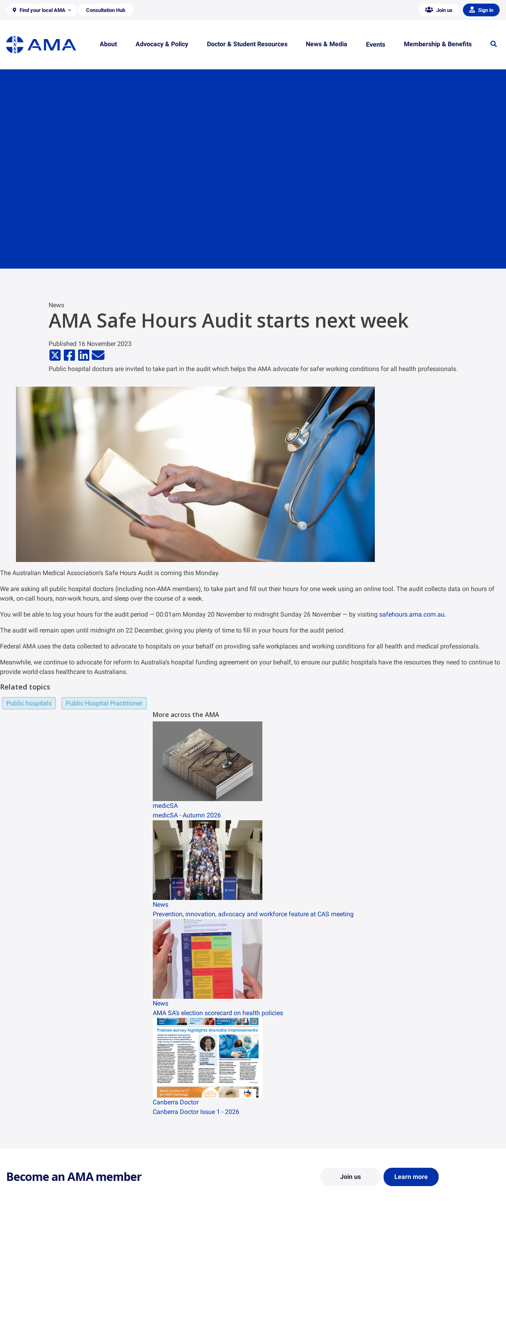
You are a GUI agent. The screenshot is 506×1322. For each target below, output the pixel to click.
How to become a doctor (289, 1297)
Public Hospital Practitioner (104, 703)
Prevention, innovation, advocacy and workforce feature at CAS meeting (253, 914)
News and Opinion (408, 1278)
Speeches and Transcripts (417, 1301)
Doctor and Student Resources (297, 1285)
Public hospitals (28, 703)
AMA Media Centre (408, 1266)
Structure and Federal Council (42, 1289)
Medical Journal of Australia (420, 1289)
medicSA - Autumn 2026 (187, 815)
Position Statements (157, 1266)
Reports (142, 1289)
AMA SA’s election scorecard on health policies (218, 1013)
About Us (17, 1266)
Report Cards (148, 1278)
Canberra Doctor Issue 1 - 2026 (196, 1112)
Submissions (148, 1301)
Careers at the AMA (30, 1301)
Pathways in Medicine (286, 1308)
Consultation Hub (154, 1312)
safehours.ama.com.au (412, 614)
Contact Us (19, 1278)
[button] (42, 10)
